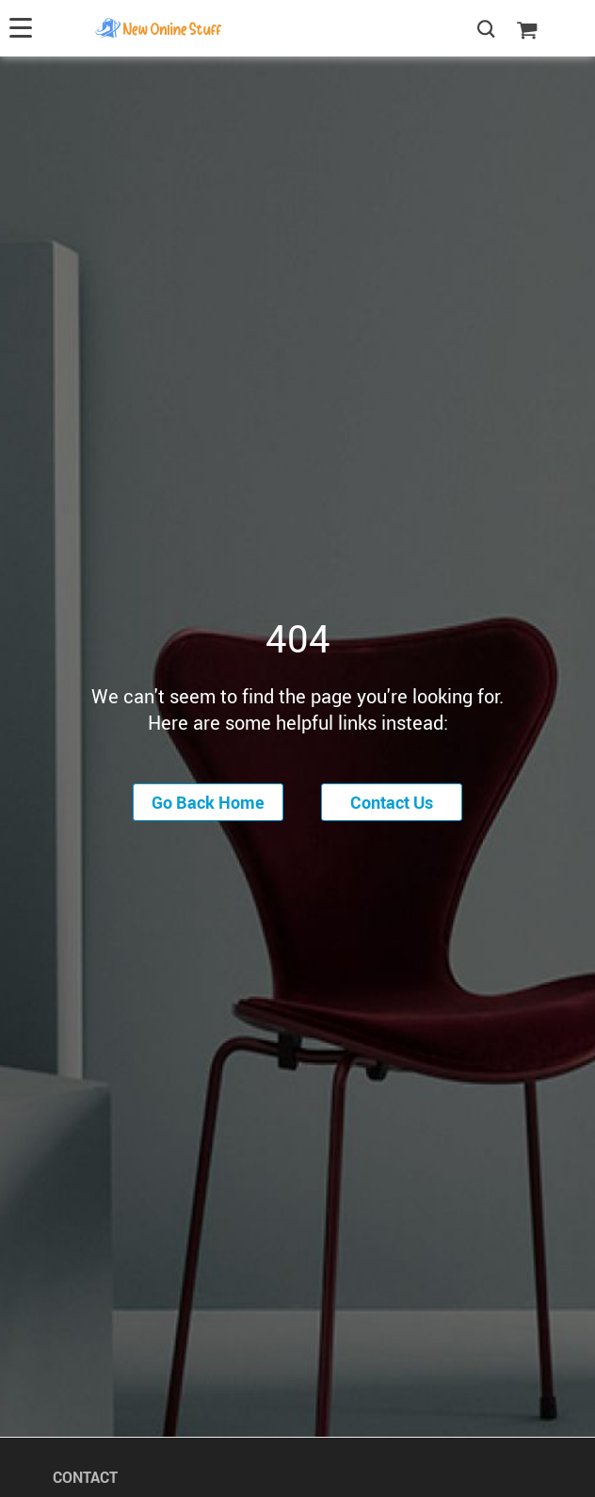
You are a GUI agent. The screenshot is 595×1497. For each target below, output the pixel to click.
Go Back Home (208, 802)
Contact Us (391, 802)
